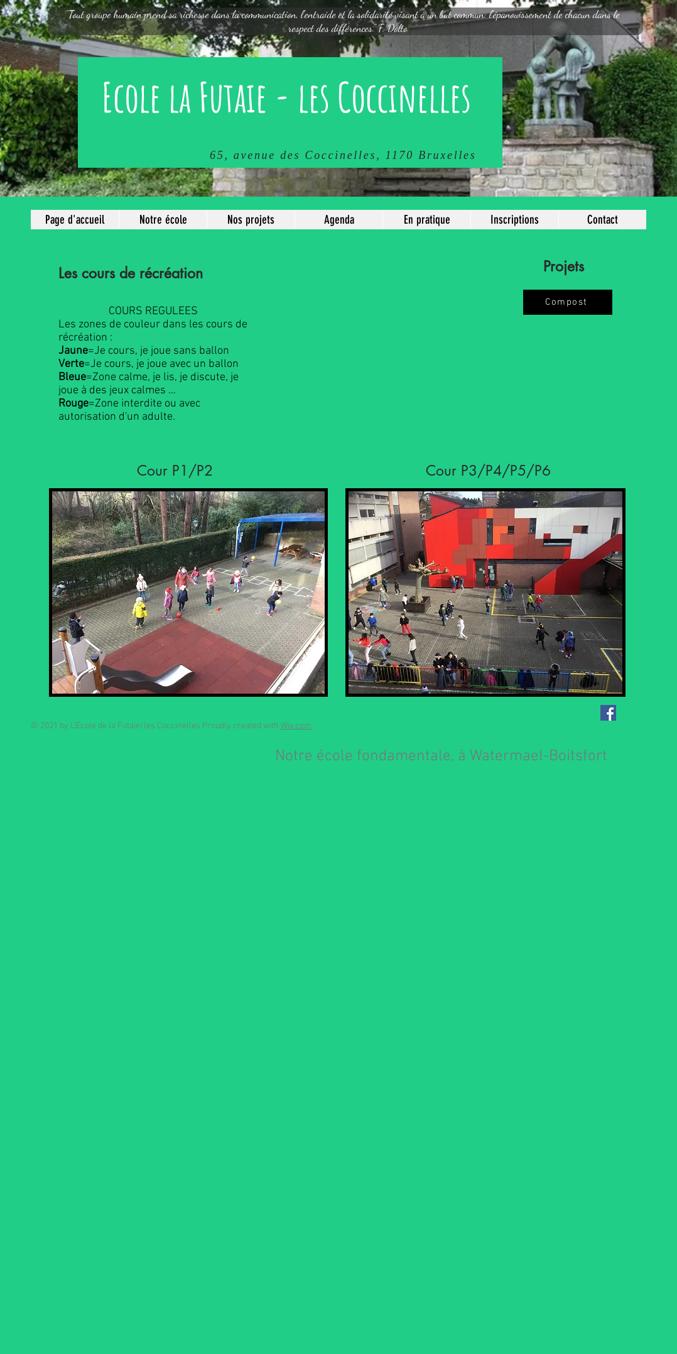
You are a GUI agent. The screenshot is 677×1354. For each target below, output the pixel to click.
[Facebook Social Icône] (608, 713)
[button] (163, 219)
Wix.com (296, 726)
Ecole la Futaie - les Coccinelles (286, 97)
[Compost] (567, 302)
